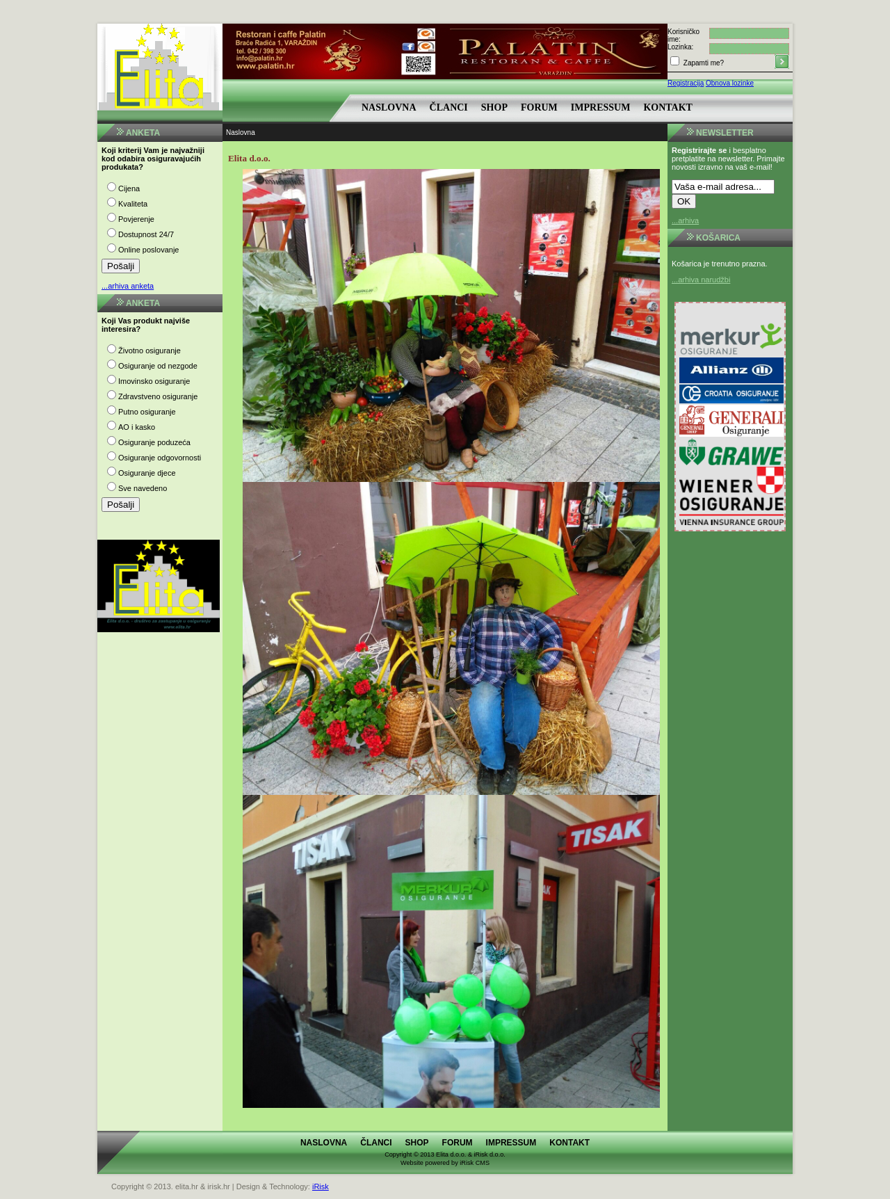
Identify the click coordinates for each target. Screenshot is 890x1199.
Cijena (129, 188)
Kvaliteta (132, 204)
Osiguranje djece (147, 473)
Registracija (686, 83)
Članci (449, 107)
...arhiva (685, 220)
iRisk (320, 1186)
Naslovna (389, 107)
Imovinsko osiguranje (154, 381)
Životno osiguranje (149, 350)
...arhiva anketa (128, 286)
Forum (539, 107)
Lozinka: (680, 47)
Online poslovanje (148, 250)
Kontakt (668, 107)
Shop (494, 107)
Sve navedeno (142, 488)
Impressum (601, 107)
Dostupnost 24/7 (146, 234)
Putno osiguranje (147, 412)
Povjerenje (136, 219)
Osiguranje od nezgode (157, 366)
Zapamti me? (702, 63)
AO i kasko (136, 427)
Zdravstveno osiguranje (157, 396)
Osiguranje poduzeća (154, 442)
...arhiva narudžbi (701, 279)
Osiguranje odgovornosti (159, 457)
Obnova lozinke (730, 83)
